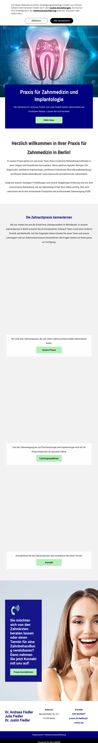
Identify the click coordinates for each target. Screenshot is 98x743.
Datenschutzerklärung (55, 734)
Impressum (37, 734)
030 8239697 (78, 714)
